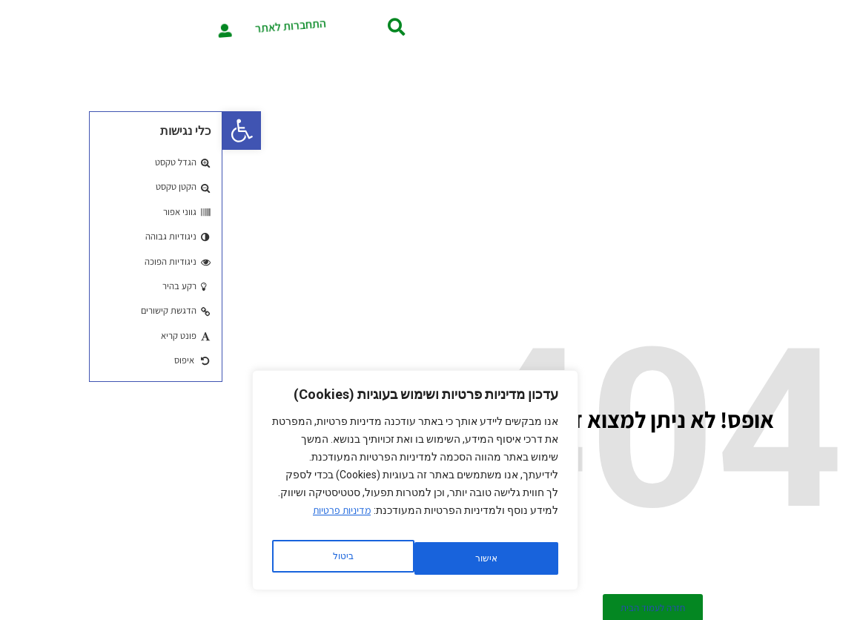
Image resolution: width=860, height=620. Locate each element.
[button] (19, 130)
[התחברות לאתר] (32, 26)
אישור (120, 558)
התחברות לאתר (98, 27)
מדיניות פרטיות (119, 521)
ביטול (260, 558)
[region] (193, 485)
